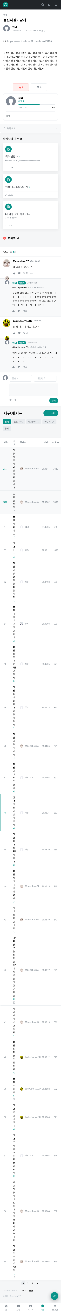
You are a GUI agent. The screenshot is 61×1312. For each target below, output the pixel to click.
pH (26, 624)
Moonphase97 (21, 261)
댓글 (25, 273)
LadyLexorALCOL (22, 320)
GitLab (15, 1290)
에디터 (12, 399)
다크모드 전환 (27, 1290)
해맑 (14, 26)
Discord (6, 1290)
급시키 (28, 707)
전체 (7, 421)
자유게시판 (13, 413)
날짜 (46, 442)
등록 (54, 400)
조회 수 (55, 442)
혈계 (27, 527)
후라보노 (29, 777)
